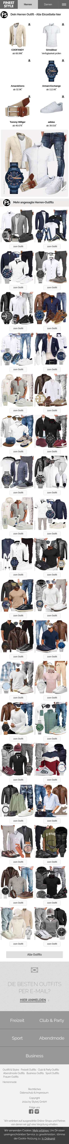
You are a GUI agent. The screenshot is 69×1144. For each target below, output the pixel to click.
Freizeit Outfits (28, 1069)
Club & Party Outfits (48, 1069)
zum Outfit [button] (18, 246)
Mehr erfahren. (41, 1130)
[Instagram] (32, 1112)
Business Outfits (35, 1073)
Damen (48, 4)
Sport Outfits (52, 1073)
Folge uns (34, 1107)
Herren (28, 4)
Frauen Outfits (11, 1076)
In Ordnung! (48, 1138)
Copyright (34, 1098)
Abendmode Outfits (14, 1073)
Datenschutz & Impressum (34, 1092)
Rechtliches (34, 1089)
